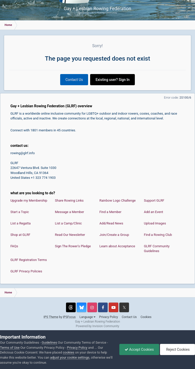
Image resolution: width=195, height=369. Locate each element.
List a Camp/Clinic (68, 223)
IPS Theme (51, 317)
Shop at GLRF (20, 235)
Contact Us (74, 80)
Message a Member (69, 212)
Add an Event (153, 212)
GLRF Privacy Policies (26, 271)
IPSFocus (69, 317)
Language (87, 317)
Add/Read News (111, 223)
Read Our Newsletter (70, 235)
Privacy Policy (108, 317)
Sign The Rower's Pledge (73, 246)
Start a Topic (19, 212)
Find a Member (111, 212)
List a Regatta (20, 223)
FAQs (14, 246)
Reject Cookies (177, 349)
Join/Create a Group (114, 235)
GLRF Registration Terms (28, 260)
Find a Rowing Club (158, 235)
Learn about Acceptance (117, 246)
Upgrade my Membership (28, 200)
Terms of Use (10, 347)
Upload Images (155, 223)
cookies (68, 352)
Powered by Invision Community (97, 326)
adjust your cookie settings (69, 357)
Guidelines (49, 342)
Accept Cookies (139, 349)
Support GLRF (154, 200)
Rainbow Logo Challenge (118, 200)
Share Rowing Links (69, 200)
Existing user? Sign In (112, 80)
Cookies (145, 317)
